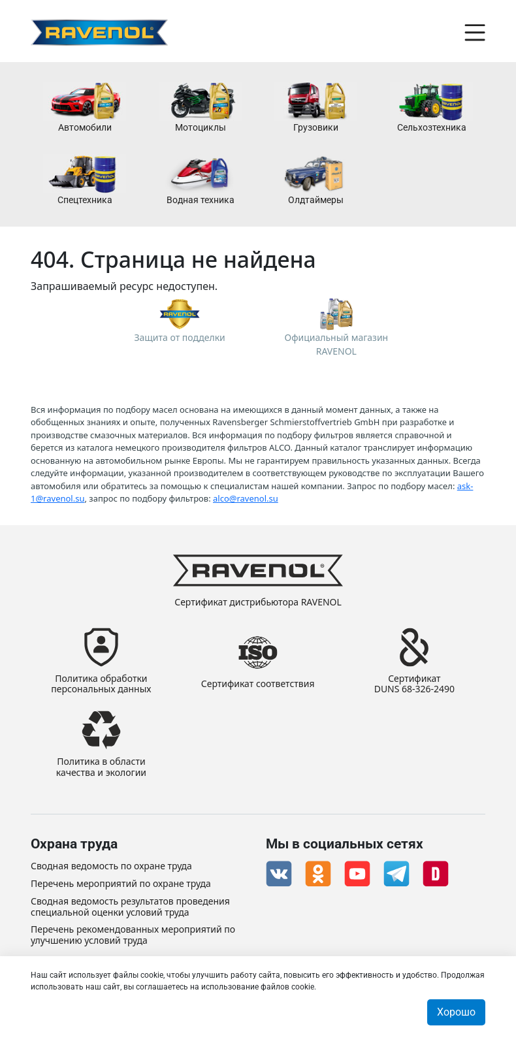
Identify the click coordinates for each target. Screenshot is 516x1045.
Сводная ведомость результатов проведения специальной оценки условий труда (130, 907)
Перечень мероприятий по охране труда (121, 884)
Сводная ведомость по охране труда (111, 866)
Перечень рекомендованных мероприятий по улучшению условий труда (133, 935)
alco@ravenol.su (245, 498)
